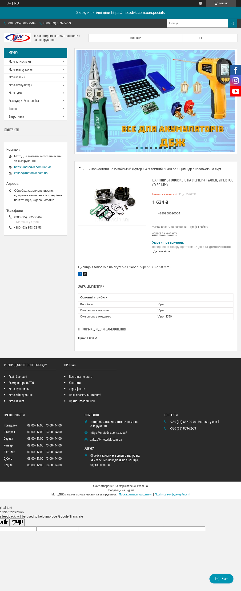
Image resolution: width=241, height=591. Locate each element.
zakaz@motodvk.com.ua (31, 173)
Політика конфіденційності (172, 494)
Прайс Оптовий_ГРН (82, 401)
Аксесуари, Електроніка (24, 101)
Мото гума (15, 93)
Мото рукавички (19, 389)
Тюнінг (13, 109)
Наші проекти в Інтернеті (85, 395)
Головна (135, 38)
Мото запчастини (20, 62)
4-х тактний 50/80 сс (160, 169)
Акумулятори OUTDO (21, 383)
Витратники (16, 117)
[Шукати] (232, 23)
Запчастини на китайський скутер (116, 169)
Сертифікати (77, 389)
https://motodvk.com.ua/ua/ (32, 167)
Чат (221, 579)
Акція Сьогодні (18, 377)
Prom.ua (142, 486)
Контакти (75, 383)
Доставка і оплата (80, 377)
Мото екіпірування (20, 70)
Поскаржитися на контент (135, 494)
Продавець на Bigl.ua (120, 490)
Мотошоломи (17, 77)
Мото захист (16, 401)
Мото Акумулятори (20, 85)
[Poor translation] (17, 522)
